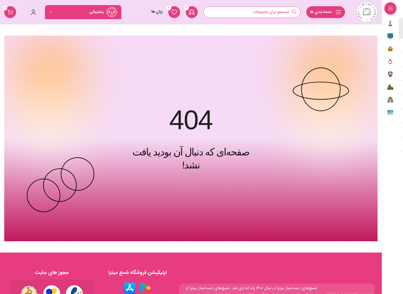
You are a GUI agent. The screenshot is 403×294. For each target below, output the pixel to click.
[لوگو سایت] (367, 12)
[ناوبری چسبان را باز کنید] (325, 12)
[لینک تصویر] (145, 287)
